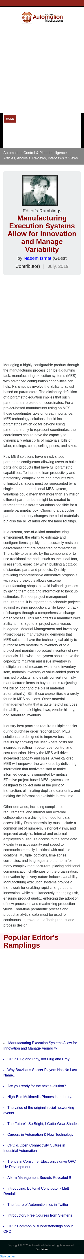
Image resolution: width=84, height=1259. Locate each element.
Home (10, 119)
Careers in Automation (23, 142)
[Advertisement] (42, 68)
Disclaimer (42, 1249)
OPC (9, 130)
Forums (51, 142)
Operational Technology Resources (46, 119)
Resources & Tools (31, 130)
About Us (69, 142)
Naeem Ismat (37, 258)
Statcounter (7, 1256)
